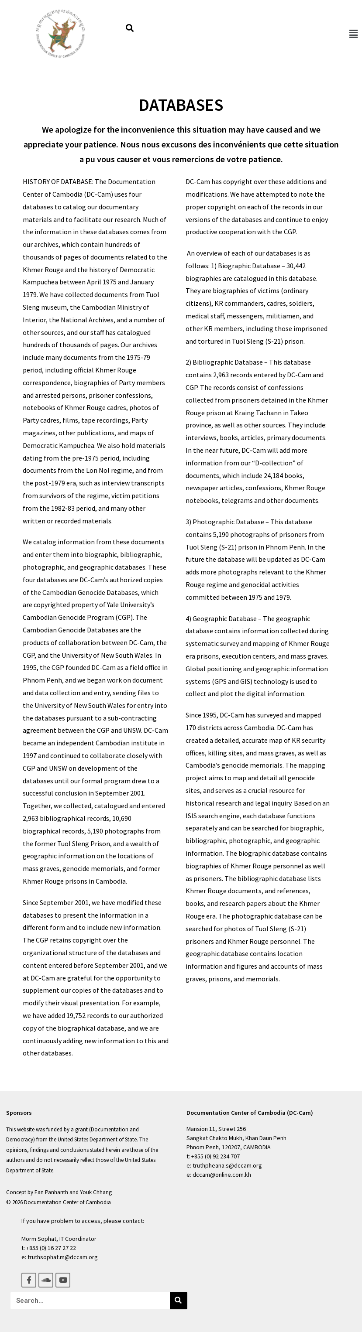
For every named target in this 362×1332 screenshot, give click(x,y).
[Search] (178, 1300)
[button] (353, 33)
